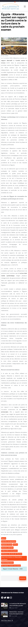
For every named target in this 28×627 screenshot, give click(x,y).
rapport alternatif (6, 60)
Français (22, 2)
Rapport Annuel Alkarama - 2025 (12, 569)
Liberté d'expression (7, 562)
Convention (4, 75)
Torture (15, 544)
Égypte (3, 538)
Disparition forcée (6, 544)
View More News (6, 620)
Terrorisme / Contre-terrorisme (10, 566)
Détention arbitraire (7, 547)
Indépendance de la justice (9, 551)
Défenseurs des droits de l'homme (11, 554)
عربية (25, 2)
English (17, 2)
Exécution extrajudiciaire (8, 541)
